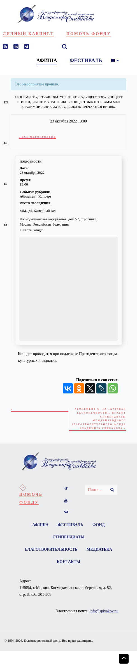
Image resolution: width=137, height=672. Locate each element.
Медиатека (99, 549)
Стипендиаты (69, 537)
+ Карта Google (31, 230)
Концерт (44, 196)
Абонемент (28, 196)
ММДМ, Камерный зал (37, 210)
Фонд (98, 525)
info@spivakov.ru (104, 611)
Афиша (40, 525)
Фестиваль (70, 525)
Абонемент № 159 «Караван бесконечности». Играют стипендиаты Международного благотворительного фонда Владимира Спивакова (98, 418)
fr (5, 225)
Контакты (68, 562)
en (5, 143)
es (5, 184)
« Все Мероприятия (37, 137)
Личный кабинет (28, 34)
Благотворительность (51, 549)
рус (6, 102)
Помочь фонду (88, 34)
